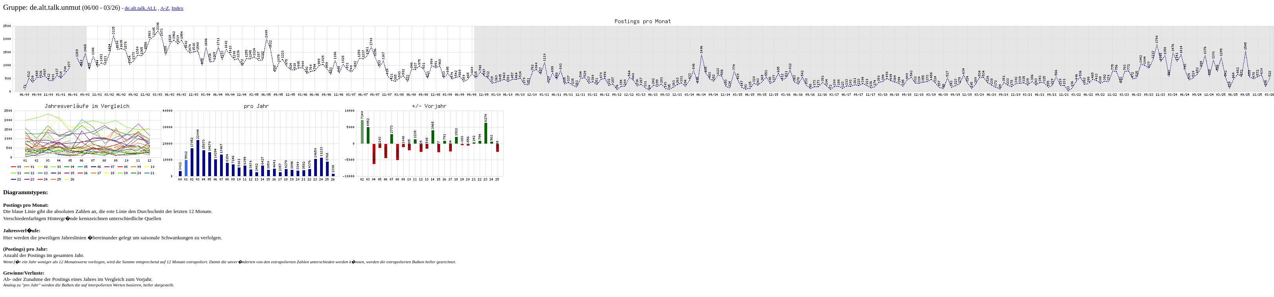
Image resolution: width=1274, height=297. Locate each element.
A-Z (164, 8)
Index (177, 8)
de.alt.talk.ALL (141, 8)
